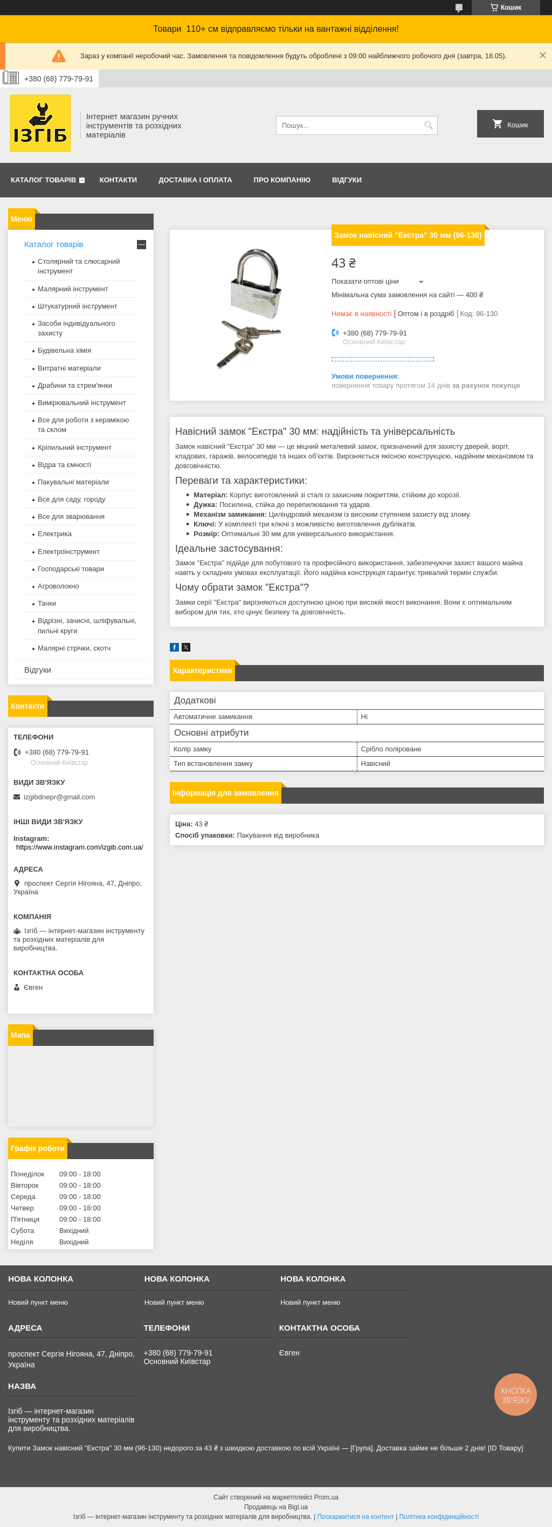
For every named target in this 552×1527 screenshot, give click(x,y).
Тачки (47, 603)
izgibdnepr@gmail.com (59, 797)
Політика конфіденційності (439, 1517)
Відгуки (347, 180)
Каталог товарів (43, 180)
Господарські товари (71, 569)
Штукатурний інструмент (78, 306)
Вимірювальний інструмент (82, 403)
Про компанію (282, 180)
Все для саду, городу (72, 499)
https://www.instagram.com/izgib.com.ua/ (79, 847)
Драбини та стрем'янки (75, 385)
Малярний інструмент (73, 289)
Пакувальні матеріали (73, 482)
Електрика (55, 534)
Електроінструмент (69, 551)
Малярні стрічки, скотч (74, 648)
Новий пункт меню (38, 1302)
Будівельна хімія (64, 350)
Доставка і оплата (195, 180)
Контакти (118, 180)
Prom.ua (326, 1497)
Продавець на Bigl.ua (276, 1507)
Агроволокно (58, 586)
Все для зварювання (71, 516)
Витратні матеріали (69, 368)
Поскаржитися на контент (355, 1517)
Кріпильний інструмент (75, 447)
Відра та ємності (64, 465)
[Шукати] (428, 125)
